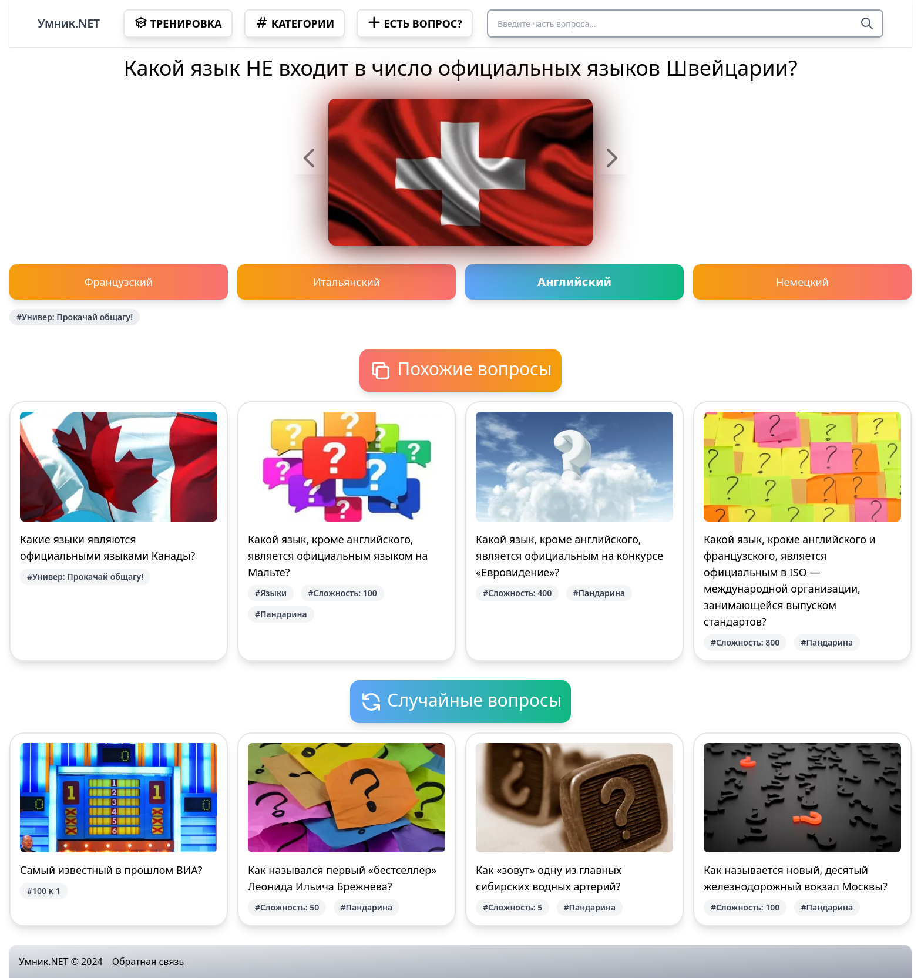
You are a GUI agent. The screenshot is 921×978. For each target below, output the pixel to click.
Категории (295, 23)
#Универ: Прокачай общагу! (74, 316)
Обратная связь (148, 961)
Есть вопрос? (414, 23)
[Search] (867, 23)
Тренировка (178, 23)
